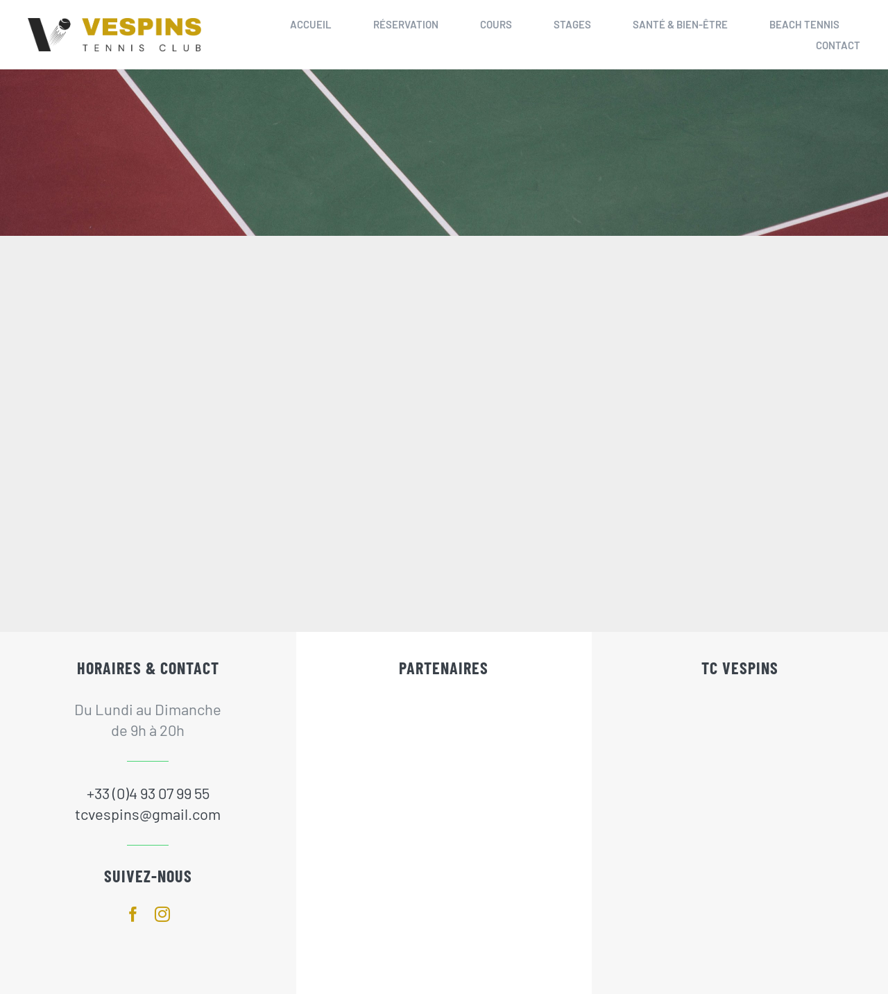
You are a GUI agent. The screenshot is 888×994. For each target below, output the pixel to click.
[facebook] (133, 914)
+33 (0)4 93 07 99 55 (148, 793)
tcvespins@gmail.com (148, 814)
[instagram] (162, 914)
